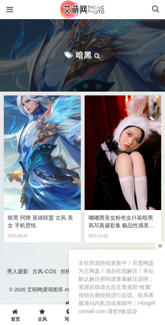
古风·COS (44, 271)
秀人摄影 (17, 271)
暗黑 (84, 55)
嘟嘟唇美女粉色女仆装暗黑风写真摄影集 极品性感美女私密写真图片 (121, 222)
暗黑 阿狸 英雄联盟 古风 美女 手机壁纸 (40, 221)
